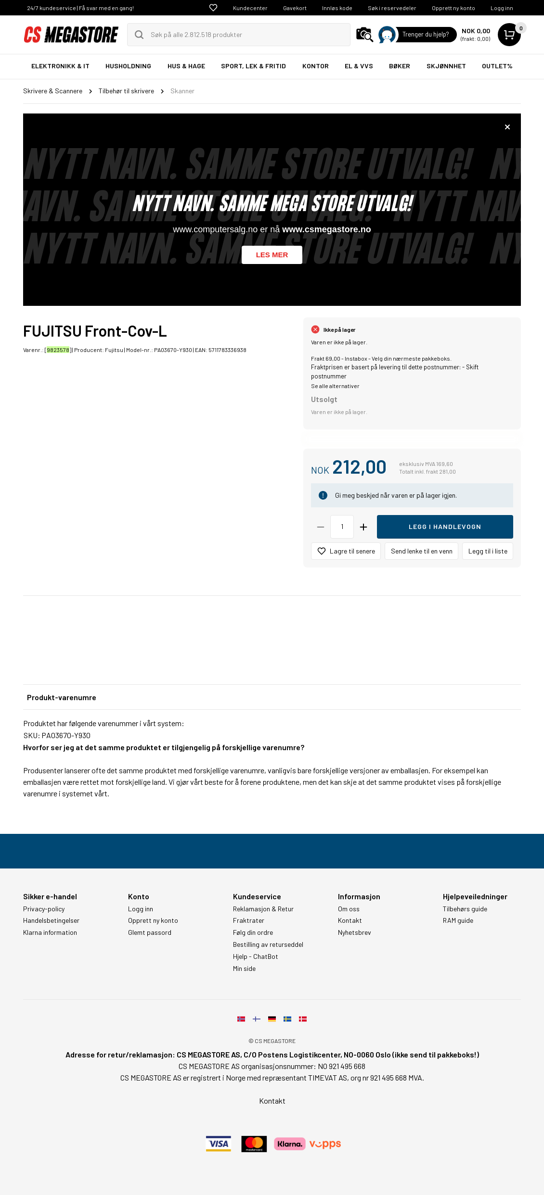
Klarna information (50, 932)
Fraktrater (248, 920)
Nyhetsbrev (354, 932)
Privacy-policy (44, 909)
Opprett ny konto (453, 7)
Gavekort (295, 7)
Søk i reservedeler (392, 7)
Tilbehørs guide (465, 909)
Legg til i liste (487, 551)
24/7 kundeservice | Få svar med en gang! (80, 7)
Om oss (349, 909)
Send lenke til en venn (422, 551)
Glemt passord (149, 932)
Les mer (272, 255)
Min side (244, 968)
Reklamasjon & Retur (263, 909)
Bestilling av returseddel (268, 944)
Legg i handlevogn (445, 526)
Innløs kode (337, 7)
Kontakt (350, 920)
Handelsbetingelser (51, 920)
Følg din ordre (253, 932)
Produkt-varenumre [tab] (61, 697)
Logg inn (502, 7)
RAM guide (458, 920)
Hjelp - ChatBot (255, 956)
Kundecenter (250, 7)
